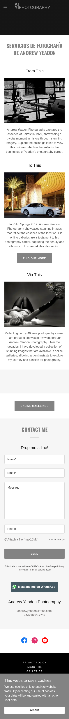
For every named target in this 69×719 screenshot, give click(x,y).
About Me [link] (34, 666)
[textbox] (34, 459)
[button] (6, 6)
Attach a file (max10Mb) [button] (22, 539)
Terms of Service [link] (37, 569)
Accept (34, 710)
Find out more (34, 258)
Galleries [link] (34, 671)
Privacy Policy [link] (34, 662)
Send (34, 553)
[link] (34, 6)
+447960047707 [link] (34, 615)
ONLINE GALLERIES (34, 405)
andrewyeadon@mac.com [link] (34, 610)
